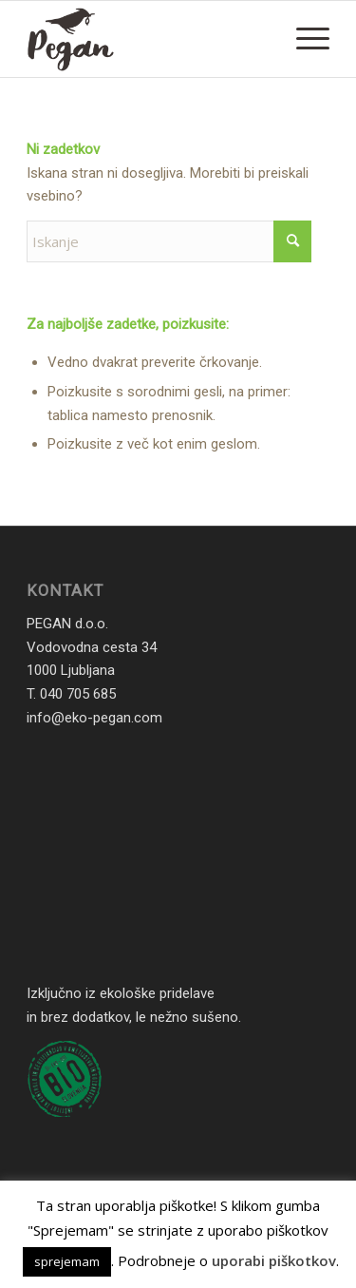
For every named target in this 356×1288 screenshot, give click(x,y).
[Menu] (303, 39)
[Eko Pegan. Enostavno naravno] (148, 39)
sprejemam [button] (67, 1261)
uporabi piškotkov (274, 1260)
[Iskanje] (169, 241)
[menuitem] (303, 39)
